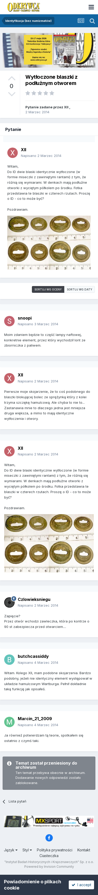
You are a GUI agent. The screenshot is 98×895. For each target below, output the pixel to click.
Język (11, 850)
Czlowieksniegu (34, 599)
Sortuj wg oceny (48, 289)
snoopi (25, 318)
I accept (81, 885)
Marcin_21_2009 (35, 718)
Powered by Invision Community (49, 867)
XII (66, 107)
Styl (27, 850)
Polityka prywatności (54, 850)
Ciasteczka (49, 855)
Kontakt (83, 850)
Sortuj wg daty (79, 289)
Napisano (41, 156)
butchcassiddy (33, 656)
